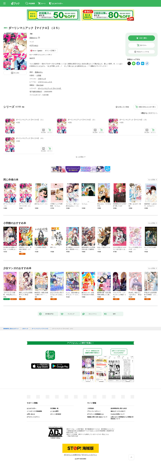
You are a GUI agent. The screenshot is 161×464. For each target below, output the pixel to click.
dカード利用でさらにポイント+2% (40, 54)
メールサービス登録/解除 (34, 411)
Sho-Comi (39, 85)
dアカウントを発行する (72, 455)
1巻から (144, 113)
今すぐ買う (143, 38)
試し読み (16, 73)
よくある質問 (54, 411)
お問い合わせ (31, 414)
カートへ (143, 45)
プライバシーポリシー (94, 411)
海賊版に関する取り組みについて (97, 417)
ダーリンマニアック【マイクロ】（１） (30, 120)
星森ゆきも (33, 38)
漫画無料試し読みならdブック (11, 328)
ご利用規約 (90, 408)
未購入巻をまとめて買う (147, 107)
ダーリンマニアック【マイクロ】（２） (82, 120)
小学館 (38, 75)
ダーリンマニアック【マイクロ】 (49, 88)
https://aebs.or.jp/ (73, 436)
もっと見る (151, 179)
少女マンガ (42, 79)
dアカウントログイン (33, 417)
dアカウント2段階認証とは (95, 414)
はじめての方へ (31, 408)
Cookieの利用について (118, 414)
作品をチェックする (143, 52)
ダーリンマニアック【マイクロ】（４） (30, 138)
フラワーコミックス (45, 82)
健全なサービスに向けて (118, 411)
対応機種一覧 (54, 408)
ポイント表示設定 (55, 414)
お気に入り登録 (123, 107)
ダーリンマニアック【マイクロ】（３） (133, 120)
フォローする (39, 38)
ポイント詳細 (49, 50)
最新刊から (153, 113)
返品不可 (32, 58)
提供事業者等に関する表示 (119, 408)
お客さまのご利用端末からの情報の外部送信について (122, 418)
